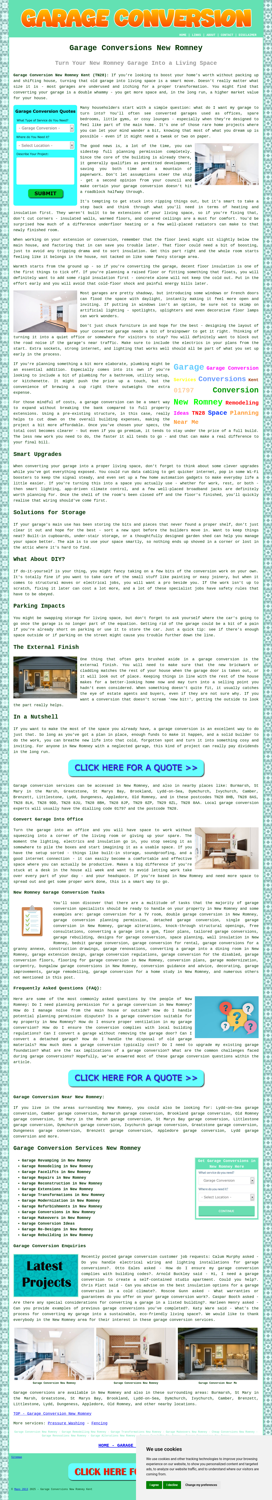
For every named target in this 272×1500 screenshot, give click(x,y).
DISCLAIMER (247, 35)
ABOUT (211, 35)
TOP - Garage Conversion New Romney (52, 1414)
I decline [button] (172, 1485)
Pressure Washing (66, 1423)
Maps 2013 (21, 1489)
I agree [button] (154, 1485)
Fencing (99, 1423)
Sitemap (16, 1457)
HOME (183, 35)
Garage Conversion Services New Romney (77, 1148)
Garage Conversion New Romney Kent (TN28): (61, 75)
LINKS (196, 35)
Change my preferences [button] (201, 1485)
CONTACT (227, 35)
